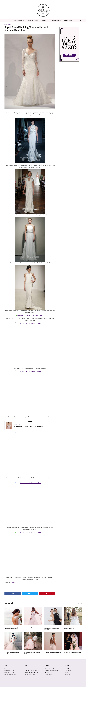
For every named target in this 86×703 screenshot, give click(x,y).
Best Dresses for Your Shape (51, 670)
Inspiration (45, 20)
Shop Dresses (68, 20)
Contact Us (67, 674)
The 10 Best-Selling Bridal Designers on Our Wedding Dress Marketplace (12, 628)
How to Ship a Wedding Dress (31, 672)
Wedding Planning (33, 20)
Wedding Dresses (8, 668)
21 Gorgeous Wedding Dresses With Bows (52, 652)
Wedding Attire (7, 24)
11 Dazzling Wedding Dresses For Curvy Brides (32, 653)
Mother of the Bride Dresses (11, 674)
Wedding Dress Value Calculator (32, 670)
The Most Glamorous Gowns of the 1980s (72, 652)
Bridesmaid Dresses (9, 670)
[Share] (12, 593)
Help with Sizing (48, 672)
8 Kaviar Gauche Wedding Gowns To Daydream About (28, 426)
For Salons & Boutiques (30, 674)
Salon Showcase (56, 20)
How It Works (68, 668)
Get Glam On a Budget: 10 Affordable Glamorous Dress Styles (71, 628)
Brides (13, 582)
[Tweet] (30, 593)
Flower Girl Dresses (9, 672)
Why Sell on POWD (29, 675)
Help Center (68, 670)
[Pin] (47, 593)
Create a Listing (28, 668)
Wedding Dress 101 (19, 20)
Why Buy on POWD (8, 675)
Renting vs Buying (49, 674)
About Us (67, 672)
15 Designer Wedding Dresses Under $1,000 (11, 653)
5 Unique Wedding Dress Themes (31, 627)
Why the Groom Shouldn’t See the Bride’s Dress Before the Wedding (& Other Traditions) (52, 628)
